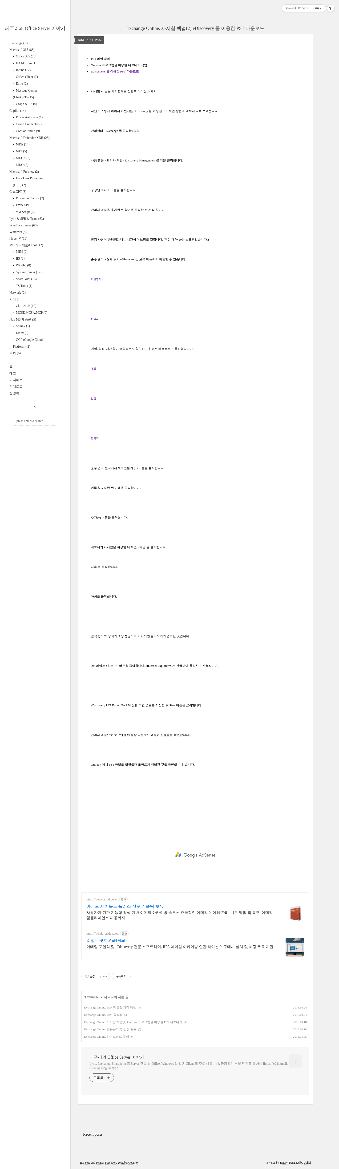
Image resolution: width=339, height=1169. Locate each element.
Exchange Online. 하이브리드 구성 (106, 1036)
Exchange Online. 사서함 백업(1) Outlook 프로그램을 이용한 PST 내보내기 (133, 1022)
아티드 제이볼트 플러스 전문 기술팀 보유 (125, 906)
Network (17, 292)
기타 (15, 299)
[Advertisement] (195, 855)
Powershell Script (29, 198)
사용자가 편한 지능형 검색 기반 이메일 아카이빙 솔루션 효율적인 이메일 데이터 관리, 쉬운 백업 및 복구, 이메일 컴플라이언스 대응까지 (179, 915)
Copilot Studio (27, 131)
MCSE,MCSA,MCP (31, 312)
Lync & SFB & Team (26, 219)
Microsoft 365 (22, 50)
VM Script (25, 212)
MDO (21, 165)
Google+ (133, 1162)
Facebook (110, 1162)
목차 (15, 353)
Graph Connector (29, 124)
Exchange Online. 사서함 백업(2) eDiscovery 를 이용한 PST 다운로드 (195, 28)
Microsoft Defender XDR (29, 138)
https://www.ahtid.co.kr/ (102, 899)
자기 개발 (25, 306)
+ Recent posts (91, 1134)
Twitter (100, 1162)
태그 (12, 373)
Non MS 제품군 (22, 319)
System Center (28, 272)
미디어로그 (17, 380)
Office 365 (25, 56)
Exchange (19, 43)
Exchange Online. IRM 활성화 (103, 1014)
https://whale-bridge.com (102, 933)
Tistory (283, 1162)
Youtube (122, 1162)
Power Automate (29, 117)
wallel (307, 1162)
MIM (21, 251)
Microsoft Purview (24, 171)
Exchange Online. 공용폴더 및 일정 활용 (110, 1029)
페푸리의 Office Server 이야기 (35, 28)
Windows (18, 232)
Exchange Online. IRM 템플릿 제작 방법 (110, 1007)
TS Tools (23, 286)
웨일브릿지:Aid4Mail (105, 940)
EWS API (24, 205)
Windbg (23, 265)
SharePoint (26, 279)
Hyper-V (18, 238)
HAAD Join (25, 63)
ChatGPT (17, 191)
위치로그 (16, 386)
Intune (23, 70)
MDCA (22, 158)
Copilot (17, 110)
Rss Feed (85, 1162)
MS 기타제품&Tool (26, 245)
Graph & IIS (26, 104)
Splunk (22, 326)
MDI (21, 151)
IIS (19, 258)
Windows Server (23, 225)
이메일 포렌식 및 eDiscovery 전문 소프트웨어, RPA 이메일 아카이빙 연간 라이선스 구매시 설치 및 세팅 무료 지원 (179, 947)
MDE (22, 144)
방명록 (14, 393)
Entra (21, 83)
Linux (21, 333)
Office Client (26, 77)
